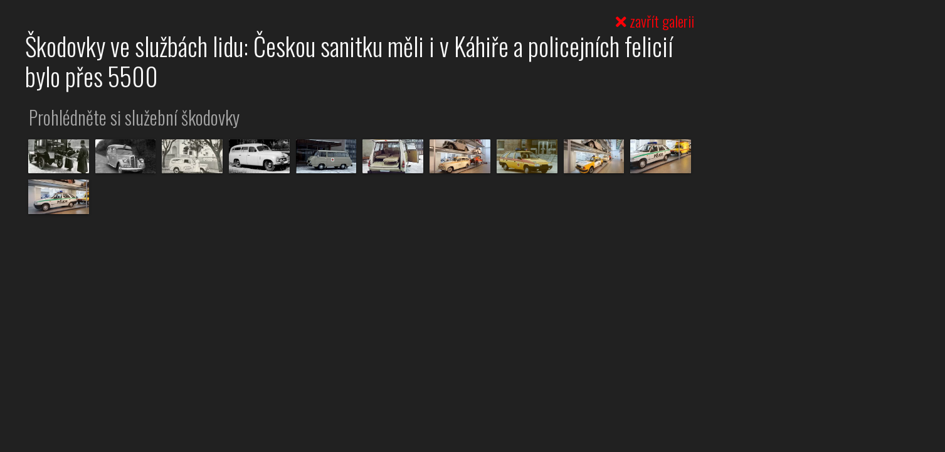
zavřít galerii (655, 20)
